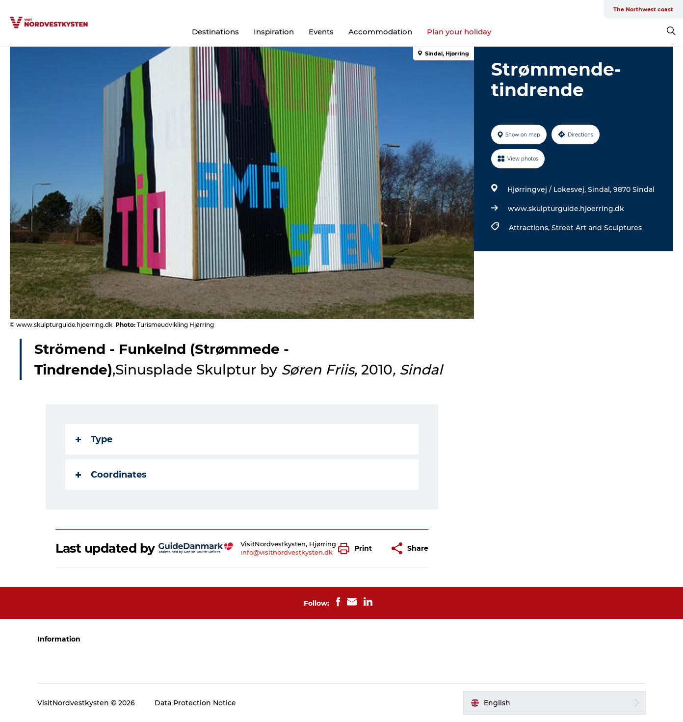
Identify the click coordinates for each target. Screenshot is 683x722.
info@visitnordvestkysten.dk (286, 552)
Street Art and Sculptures (597, 227)
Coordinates (111, 474)
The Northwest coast (643, 9)
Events (321, 31)
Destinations (215, 31)
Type (94, 439)
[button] (357, 548)
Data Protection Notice (195, 702)
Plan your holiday (459, 31)
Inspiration (274, 31)
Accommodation (380, 31)
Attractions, (530, 227)
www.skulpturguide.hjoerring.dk (566, 208)
